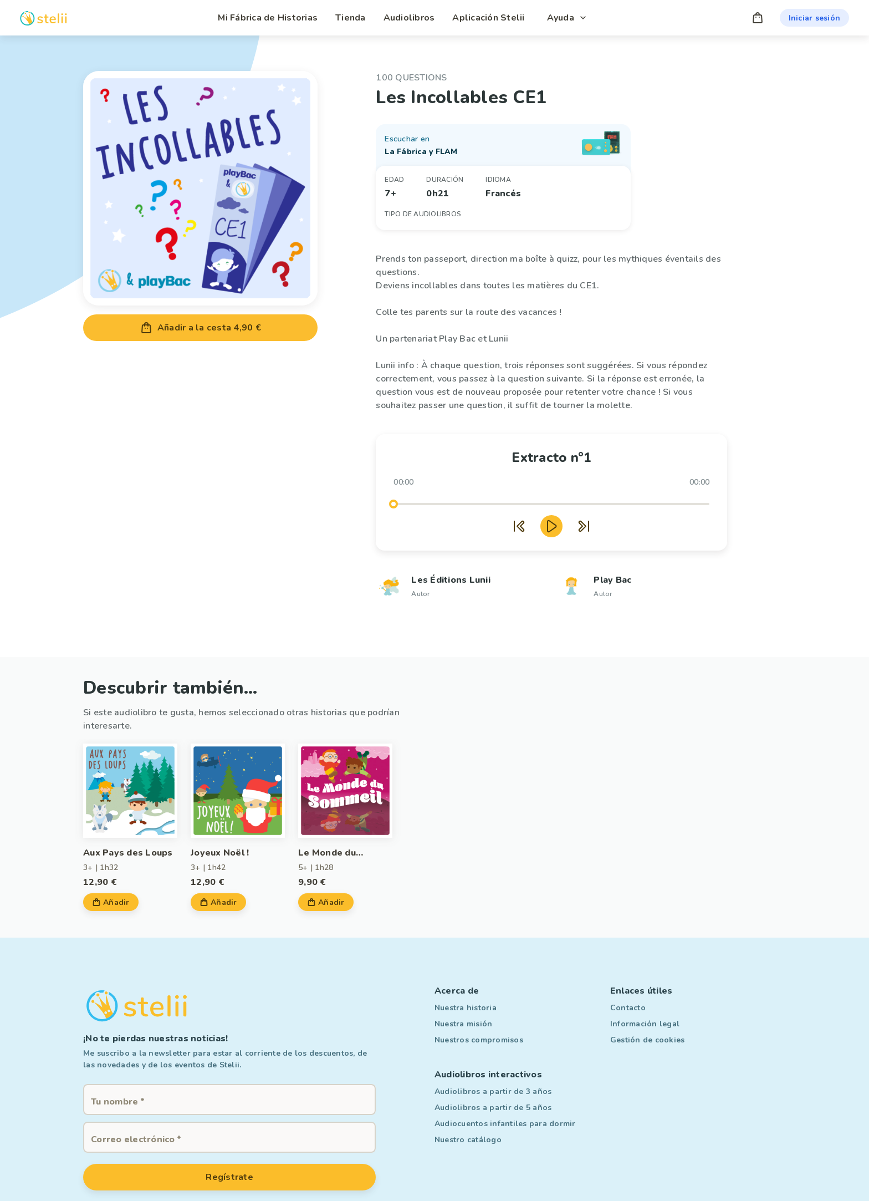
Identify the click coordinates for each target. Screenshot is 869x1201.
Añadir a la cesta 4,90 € (200, 327)
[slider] (393, 504)
